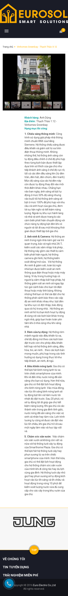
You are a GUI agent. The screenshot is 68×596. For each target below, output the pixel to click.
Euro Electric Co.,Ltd (44, 585)
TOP (34, 550)
